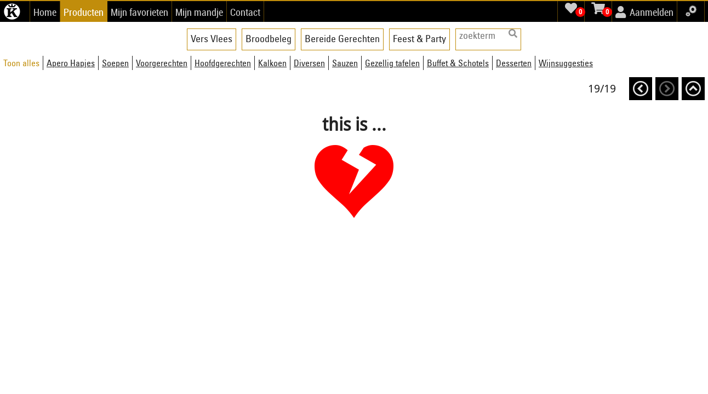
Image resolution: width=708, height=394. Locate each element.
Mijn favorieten (139, 12)
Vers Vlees (211, 38)
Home (44, 12)
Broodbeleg (268, 38)
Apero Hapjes (71, 62)
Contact (245, 12)
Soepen (115, 62)
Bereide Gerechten (342, 38)
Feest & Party (419, 38)
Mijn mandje (199, 12)
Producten (84, 12)
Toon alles (21, 62)
